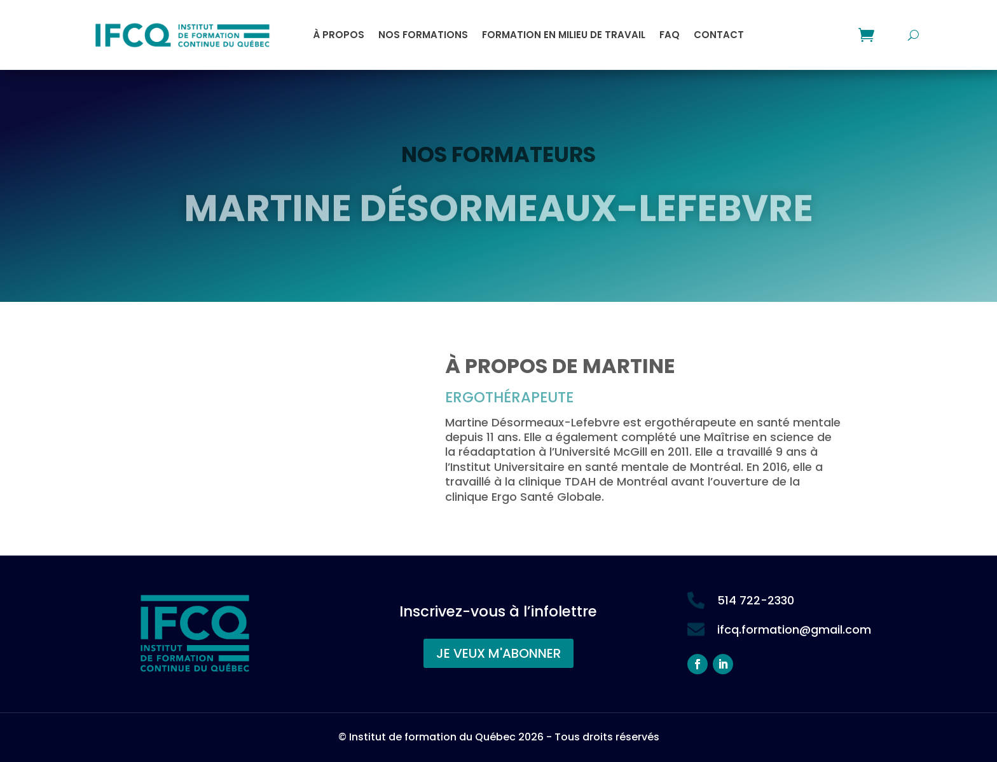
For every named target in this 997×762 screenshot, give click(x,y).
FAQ (669, 34)
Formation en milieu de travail (563, 34)
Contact (719, 34)
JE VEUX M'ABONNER (498, 653)
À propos (338, 34)
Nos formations (423, 34)
